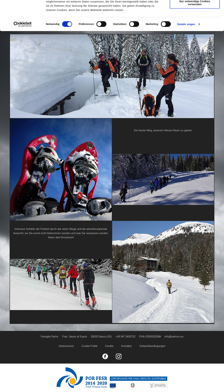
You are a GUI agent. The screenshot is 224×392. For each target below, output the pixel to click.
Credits (109, 346)
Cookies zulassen (195, 8)
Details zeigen (186, 52)
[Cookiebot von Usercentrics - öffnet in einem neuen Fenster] (22, 52)
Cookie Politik (89, 346)
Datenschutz (66, 346)
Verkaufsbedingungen (152, 346)
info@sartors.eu (173, 336)
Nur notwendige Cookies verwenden (194, 31)
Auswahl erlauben (195, 19)
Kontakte (126, 346)
